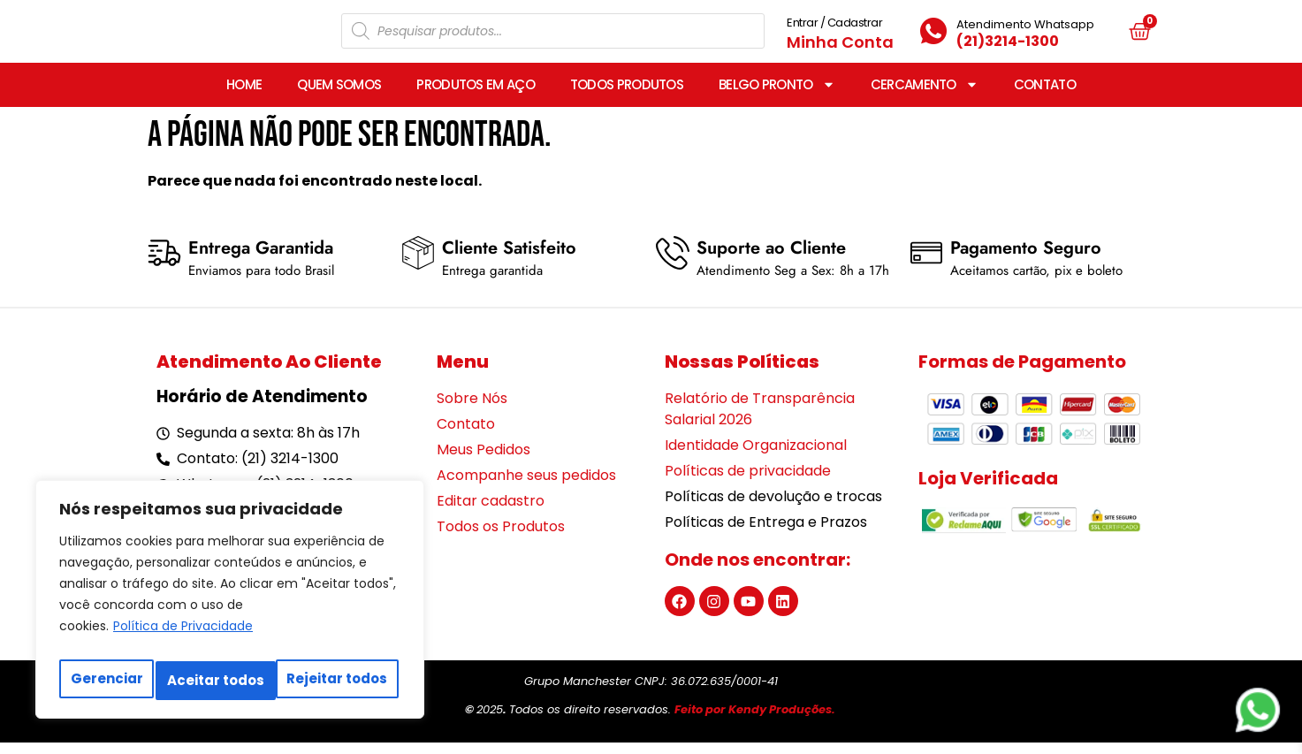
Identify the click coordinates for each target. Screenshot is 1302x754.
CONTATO (1045, 96)
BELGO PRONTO (777, 96)
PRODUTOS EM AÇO (475, 96)
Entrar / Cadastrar (834, 27)
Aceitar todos (342, 680)
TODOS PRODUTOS (626, 96)
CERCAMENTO (924, 96)
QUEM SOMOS (339, 96)
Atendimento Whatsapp (1025, 29)
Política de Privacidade (183, 636)
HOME (244, 96)
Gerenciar (105, 680)
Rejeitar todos (217, 680)
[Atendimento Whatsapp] (933, 37)
